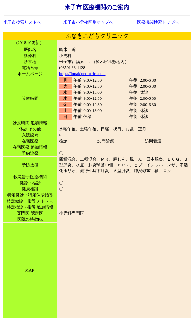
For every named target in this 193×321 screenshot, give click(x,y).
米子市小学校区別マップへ (88, 22)
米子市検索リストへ (22, 22)
